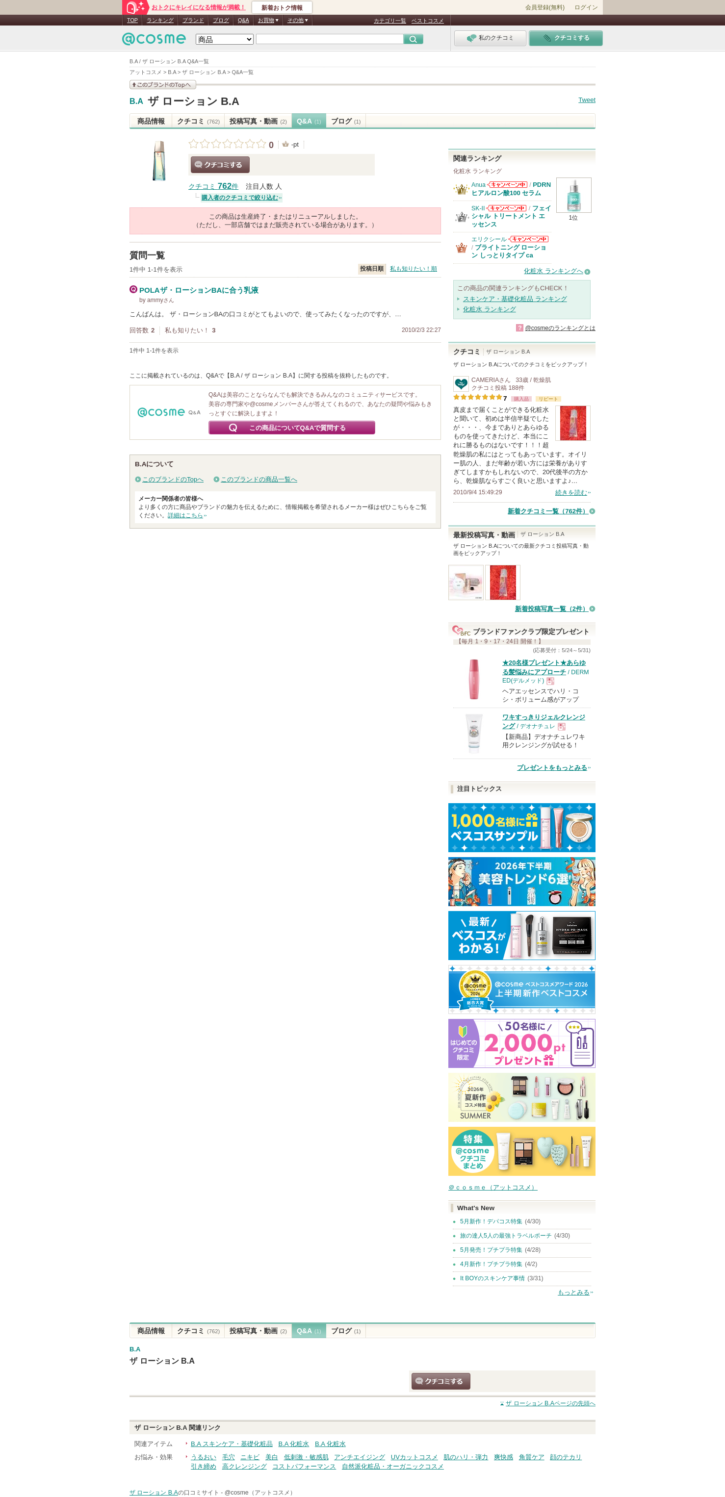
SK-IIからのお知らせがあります (506, 208)
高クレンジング (244, 1466)
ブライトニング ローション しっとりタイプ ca (509, 251)
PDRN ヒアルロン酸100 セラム (511, 188)
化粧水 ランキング (489, 309)
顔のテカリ (566, 1457)
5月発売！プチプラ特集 (491, 1249)
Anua (478, 184)
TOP (132, 20)
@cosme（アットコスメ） (260, 1492)
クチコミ (198, 121)
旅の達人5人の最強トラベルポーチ (506, 1235)
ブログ (221, 20)
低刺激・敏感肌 (306, 1457)
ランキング (160, 20)
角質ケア (531, 1457)
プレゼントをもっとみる (552, 767)
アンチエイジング (359, 1457)
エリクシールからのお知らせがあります (528, 239)
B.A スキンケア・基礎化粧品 (232, 1443)
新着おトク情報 (282, 7)
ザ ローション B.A (193, 101)
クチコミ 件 (213, 186)
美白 (271, 1457)
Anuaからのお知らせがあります (507, 184)
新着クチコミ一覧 (548, 511)
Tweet (587, 99)
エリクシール (489, 239)
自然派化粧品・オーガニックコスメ (393, 1466)
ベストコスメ (428, 21)
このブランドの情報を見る (162, 84)
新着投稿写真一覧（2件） (552, 608)
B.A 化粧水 (293, 1443)
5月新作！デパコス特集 (491, 1221)
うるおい (203, 1457)
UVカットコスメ (414, 1457)
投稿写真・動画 (258, 121)
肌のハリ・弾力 (465, 1457)
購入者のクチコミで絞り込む (240, 197)
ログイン (586, 7)
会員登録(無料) (545, 7)
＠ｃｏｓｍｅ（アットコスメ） (493, 1187)
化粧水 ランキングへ (553, 271)
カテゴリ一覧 (390, 21)
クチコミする (220, 164)
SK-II (478, 208)
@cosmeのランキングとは (560, 328)
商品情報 (151, 121)
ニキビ (249, 1457)
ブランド (193, 20)
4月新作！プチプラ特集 (491, 1264)
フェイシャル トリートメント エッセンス (511, 216)
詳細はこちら (185, 515)
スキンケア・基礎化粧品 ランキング (515, 299)
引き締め (203, 1466)
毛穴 (228, 1457)
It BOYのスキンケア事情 (492, 1278)
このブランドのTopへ (173, 479)
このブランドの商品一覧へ (259, 479)
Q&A (243, 20)
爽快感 (503, 1457)
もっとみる (574, 1292)
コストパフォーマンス (304, 1466)
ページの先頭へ (551, 1403)
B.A (136, 101)
